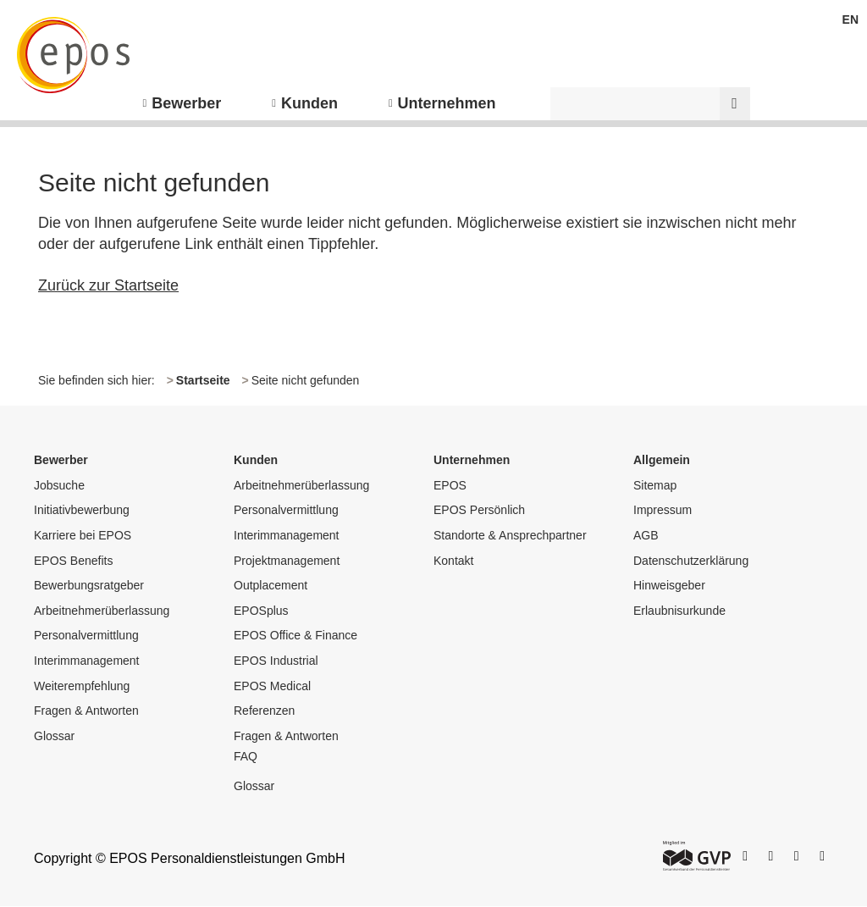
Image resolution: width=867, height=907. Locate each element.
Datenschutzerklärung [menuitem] (690, 560)
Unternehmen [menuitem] (447, 103)
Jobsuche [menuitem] (59, 485)
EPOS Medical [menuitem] (272, 686)
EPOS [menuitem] (450, 485)
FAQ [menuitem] (245, 756)
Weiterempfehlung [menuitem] (82, 686)
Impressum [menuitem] (662, 510)
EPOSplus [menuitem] (261, 610)
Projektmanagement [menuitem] (287, 560)
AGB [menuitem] (646, 535)
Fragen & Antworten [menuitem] (86, 710)
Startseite (203, 380)
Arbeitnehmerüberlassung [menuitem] (101, 610)
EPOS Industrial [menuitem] (276, 660)
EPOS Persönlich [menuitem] (479, 510)
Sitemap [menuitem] (654, 485)
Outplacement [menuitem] (270, 585)
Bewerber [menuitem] (186, 103)
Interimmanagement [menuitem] (87, 660)
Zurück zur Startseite (108, 285)
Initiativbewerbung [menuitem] (82, 510)
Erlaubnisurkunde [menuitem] (679, 610)
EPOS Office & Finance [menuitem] (295, 635)
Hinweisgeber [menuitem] (669, 585)
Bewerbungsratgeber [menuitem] (89, 585)
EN (850, 19)
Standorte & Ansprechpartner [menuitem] (510, 535)
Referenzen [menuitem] (264, 710)
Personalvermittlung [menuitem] (86, 635)
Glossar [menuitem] (54, 736)
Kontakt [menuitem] (453, 560)
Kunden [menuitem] (309, 103)
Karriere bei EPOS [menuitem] (82, 535)
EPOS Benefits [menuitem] (73, 560)
